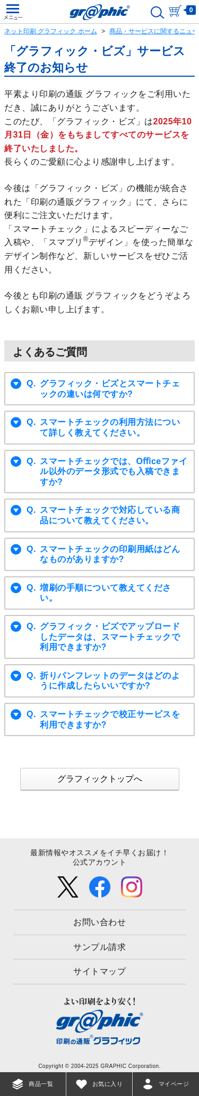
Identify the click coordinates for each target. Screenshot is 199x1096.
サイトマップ (99, 971)
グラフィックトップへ (99, 778)
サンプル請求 (99, 947)
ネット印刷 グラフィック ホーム (50, 31)
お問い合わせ (99, 922)
